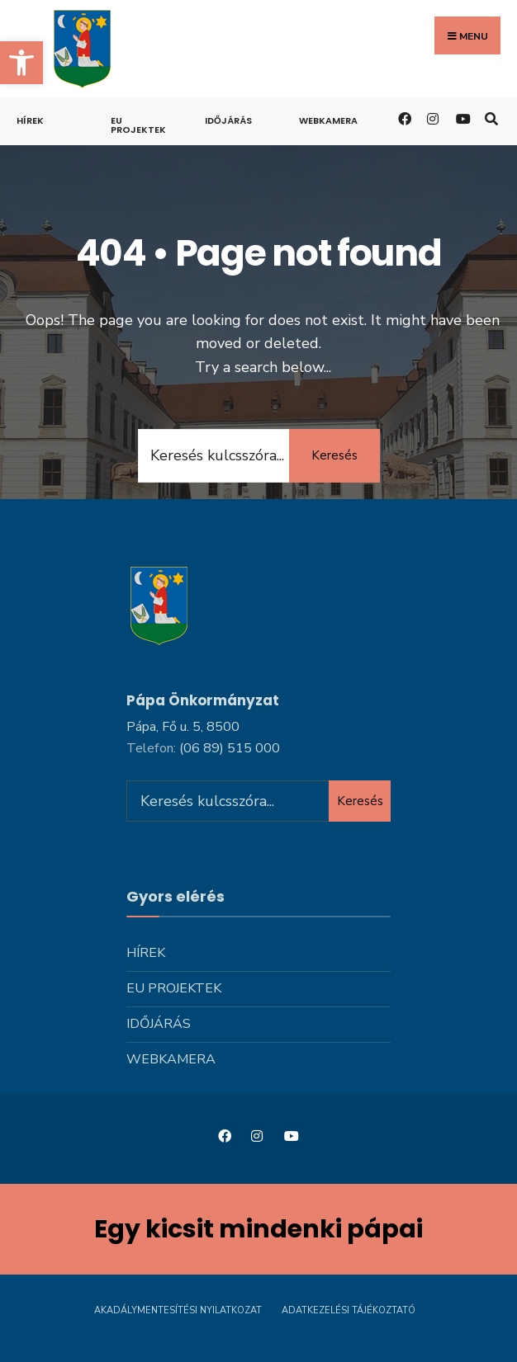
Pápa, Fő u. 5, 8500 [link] (183, 727)
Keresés (334, 455)
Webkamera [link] (328, 120)
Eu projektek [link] (138, 125)
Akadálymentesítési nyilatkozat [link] (178, 1310)
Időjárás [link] (228, 120)
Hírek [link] (30, 120)
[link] (21, 62)
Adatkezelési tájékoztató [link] (348, 1310)
